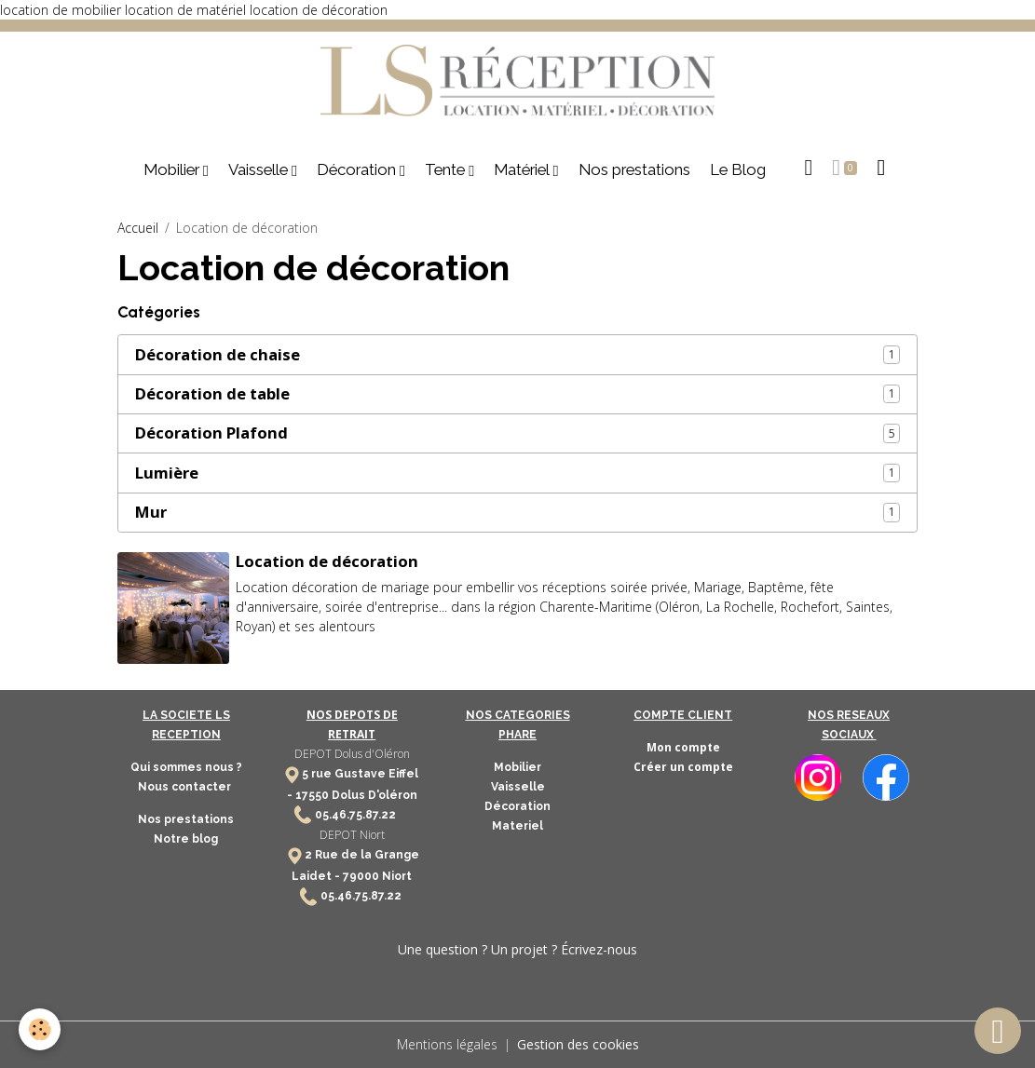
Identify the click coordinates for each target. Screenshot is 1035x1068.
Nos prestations (634, 169)
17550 (312, 795)
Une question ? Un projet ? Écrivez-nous (517, 949)
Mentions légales (447, 1044)
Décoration (358, 169)
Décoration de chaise (217, 354)
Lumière (166, 473)
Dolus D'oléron (373, 795)
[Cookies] (40, 1029)
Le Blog (738, 169)
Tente (447, 169)
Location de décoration (327, 561)
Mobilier (173, 169)
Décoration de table (212, 394)
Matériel (523, 169)
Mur (151, 512)
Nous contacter (186, 786)
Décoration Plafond (211, 433)
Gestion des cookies (578, 1044)
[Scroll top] (997, 1030)
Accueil (137, 228)
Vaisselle (260, 169)
